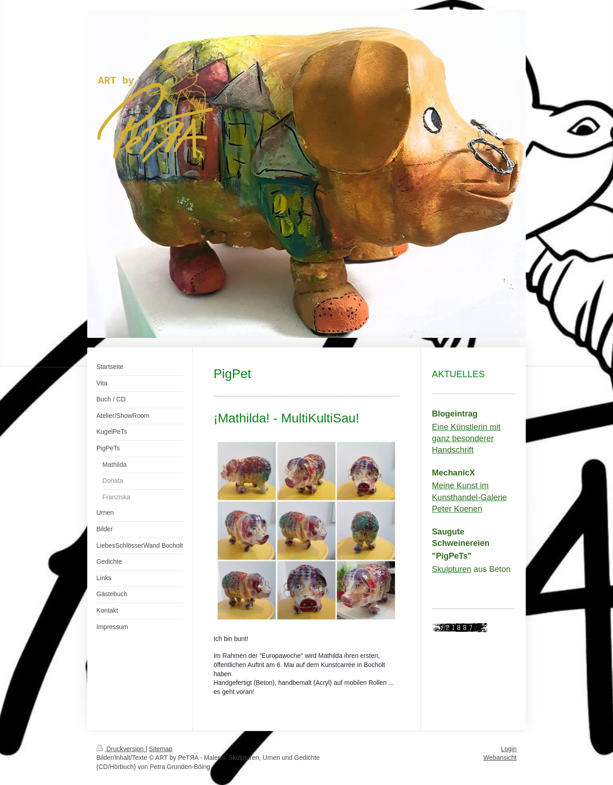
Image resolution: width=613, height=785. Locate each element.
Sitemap (160, 749)
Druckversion (120, 749)
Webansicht (500, 757)
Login (509, 749)
